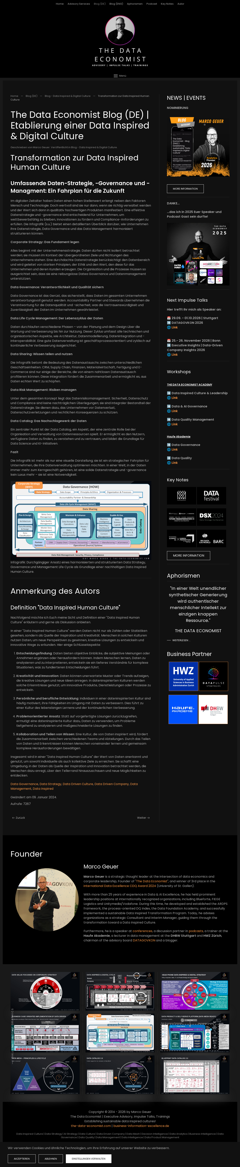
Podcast (151, 4)
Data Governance (24, 784)
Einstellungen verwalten (88, 1159)
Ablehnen (51, 1159)
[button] (120, 76)
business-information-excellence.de (141, 1126)
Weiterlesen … (181, 640)
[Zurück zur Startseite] (120, 41)
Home (60, 4)
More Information (185, 189)
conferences (142, 931)
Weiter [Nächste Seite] (143, 818)
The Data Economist (151, 881)
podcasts (196, 931)
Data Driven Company (111, 784)
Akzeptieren (22, 1159)
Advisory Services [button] (79, 4)
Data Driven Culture (78, 784)
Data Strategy (50, 784)
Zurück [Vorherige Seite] (18, 818)
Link (175, 327)
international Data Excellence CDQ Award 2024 (120, 886)
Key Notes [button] (167, 4)
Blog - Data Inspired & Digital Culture (94, 147)
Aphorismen (135, 4)
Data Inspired (43, 788)
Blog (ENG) (116, 4)
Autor (180, 4)
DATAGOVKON (144, 940)
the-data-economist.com (91, 1126)
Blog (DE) (100, 4)
